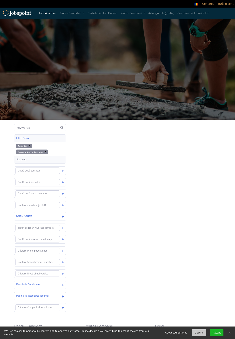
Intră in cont (225, 4)
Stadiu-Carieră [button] (24, 216)
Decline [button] (199, 332)
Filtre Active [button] (23, 138)
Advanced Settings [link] (176, 332)
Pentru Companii (131, 13)
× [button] (229, 333)
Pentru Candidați (70, 13)
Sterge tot (21, 159)
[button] (196, 4)
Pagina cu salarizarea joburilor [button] (32, 296)
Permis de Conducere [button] (28, 284)
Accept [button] (217, 332)
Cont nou (208, 4)
